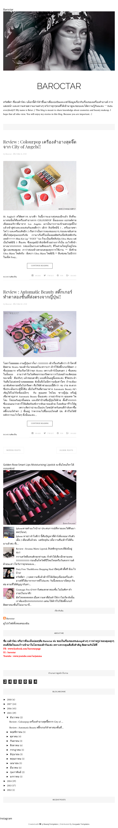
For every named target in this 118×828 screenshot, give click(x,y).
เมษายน (14, 763)
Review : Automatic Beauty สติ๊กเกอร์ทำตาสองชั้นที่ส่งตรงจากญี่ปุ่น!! (37, 294)
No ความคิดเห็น (10, 277)
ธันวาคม (14, 717)
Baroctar (59, 86)
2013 (9, 785)
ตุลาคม (14, 736)
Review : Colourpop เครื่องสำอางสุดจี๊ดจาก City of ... (36, 721)
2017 (9, 704)
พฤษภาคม (15, 758)
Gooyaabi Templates (80, 824)
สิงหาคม (14, 745)
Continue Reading (40, 265)
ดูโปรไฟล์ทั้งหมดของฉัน (16, 623)
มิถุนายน (14, 754)
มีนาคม (14, 767)
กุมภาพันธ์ (15, 772)
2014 (9, 781)
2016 (9, 708)
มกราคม (14, 776)
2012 (9, 790)
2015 (9, 713)
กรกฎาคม (15, 750)
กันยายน (14, 741)
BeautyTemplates (51, 824)
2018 (9, 699)
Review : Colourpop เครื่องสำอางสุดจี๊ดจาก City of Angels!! (39, 144)
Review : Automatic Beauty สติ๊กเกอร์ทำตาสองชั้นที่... (36, 727)
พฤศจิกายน (16, 732)
